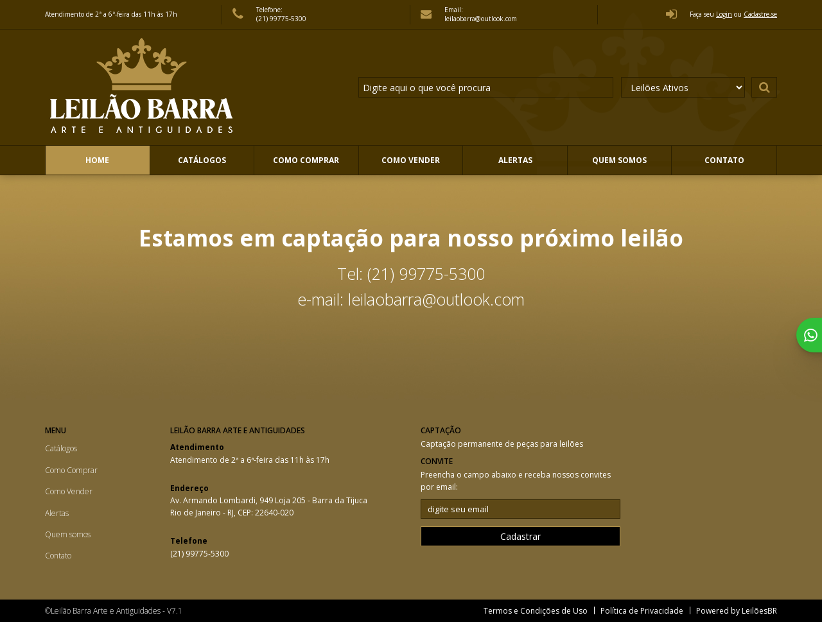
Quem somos (619, 160)
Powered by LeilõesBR (736, 610)
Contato (724, 160)
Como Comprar (306, 160)
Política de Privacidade (641, 610)
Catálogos (202, 160)
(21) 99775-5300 (281, 18)
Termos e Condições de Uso (536, 610)
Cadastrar (520, 536)
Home (97, 160)
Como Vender (410, 160)
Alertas (515, 160)
